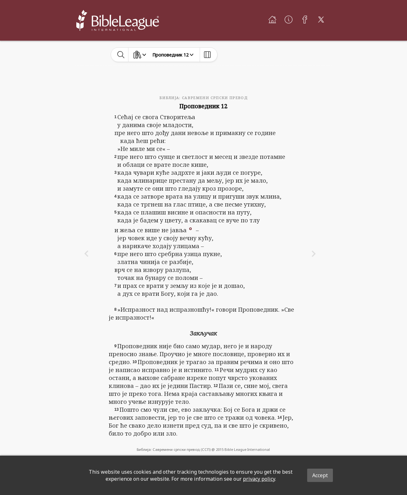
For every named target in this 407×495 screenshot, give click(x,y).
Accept (320, 475)
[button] (190, 228)
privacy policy (259, 478)
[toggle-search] (121, 55)
